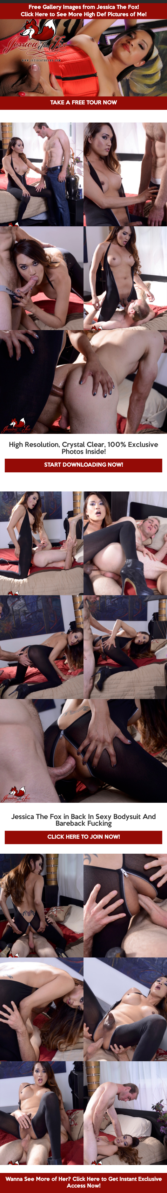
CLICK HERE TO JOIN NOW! (83, 837)
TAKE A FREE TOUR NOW (83, 103)
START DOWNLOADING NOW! (83, 465)
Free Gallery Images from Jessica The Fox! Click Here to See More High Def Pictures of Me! (83, 11)
